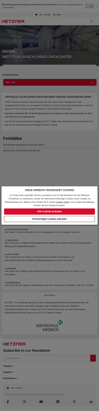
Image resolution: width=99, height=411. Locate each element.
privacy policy (63, 202)
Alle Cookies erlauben (49, 211)
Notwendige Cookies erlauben (49, 219)
